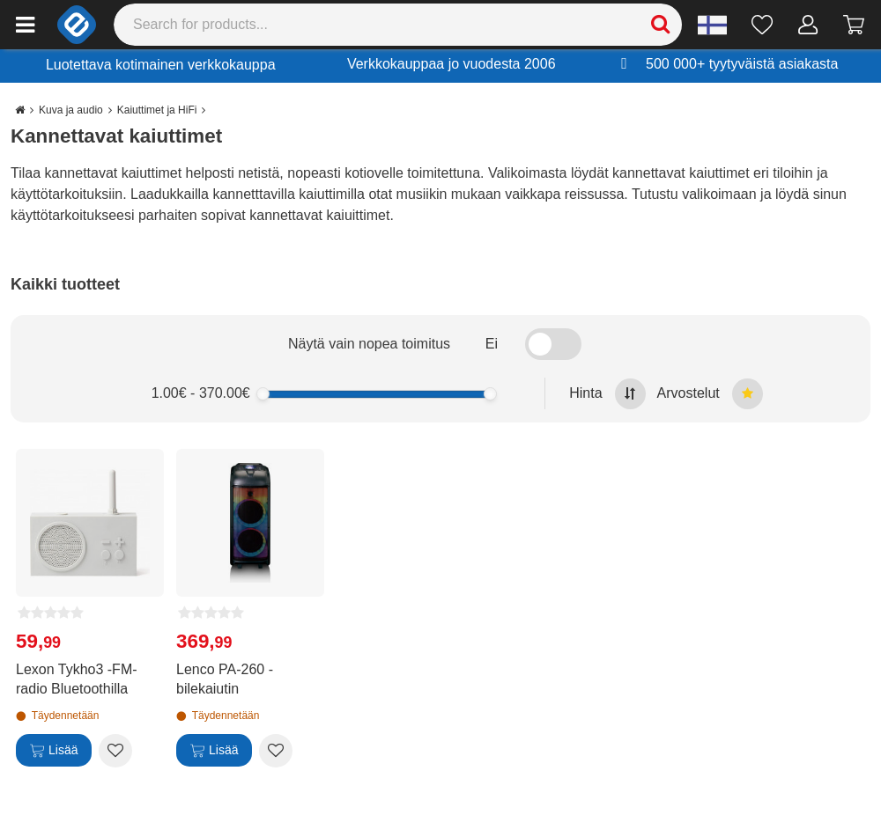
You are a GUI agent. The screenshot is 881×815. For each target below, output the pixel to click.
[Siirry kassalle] (854, 24)
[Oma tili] (808, 24)
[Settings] (712, 24)
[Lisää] (54, 750)
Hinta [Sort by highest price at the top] (607, 393)
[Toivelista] (762, 24)
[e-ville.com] (76, 24)
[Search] (398, 25)
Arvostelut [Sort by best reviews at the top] (710, 393)
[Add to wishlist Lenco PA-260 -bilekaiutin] (275, 750)
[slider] (263, 393)
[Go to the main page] (20, 110)
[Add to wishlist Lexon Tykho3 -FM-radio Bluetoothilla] (115, 750)
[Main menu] (25, 24)
